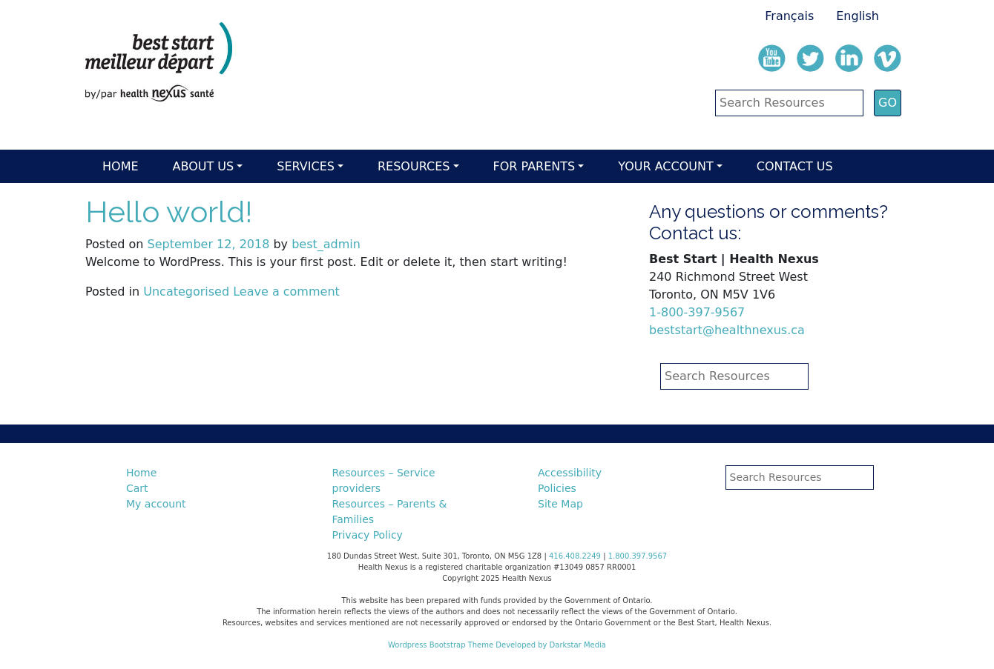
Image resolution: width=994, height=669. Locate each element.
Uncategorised (186, 291)
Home (120, 166)
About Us (203, 166)
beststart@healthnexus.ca (727, 330)
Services (306, 166)
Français (789, 16)
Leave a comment (286, 291)
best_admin (326, 244)
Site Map (560, 504)
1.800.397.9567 (638, 556)
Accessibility (570, 473)
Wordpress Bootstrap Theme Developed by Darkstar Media (497, 645)
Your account (665, 166)
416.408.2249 (575, 556)
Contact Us (795, 166)
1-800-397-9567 (697, 312)
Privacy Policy (367, 535)
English (857, 16)
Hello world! (168, 211)
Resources (414, 166)
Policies (557, 488)
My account (156, 504)
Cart (137, 488)
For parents (534, 166)
